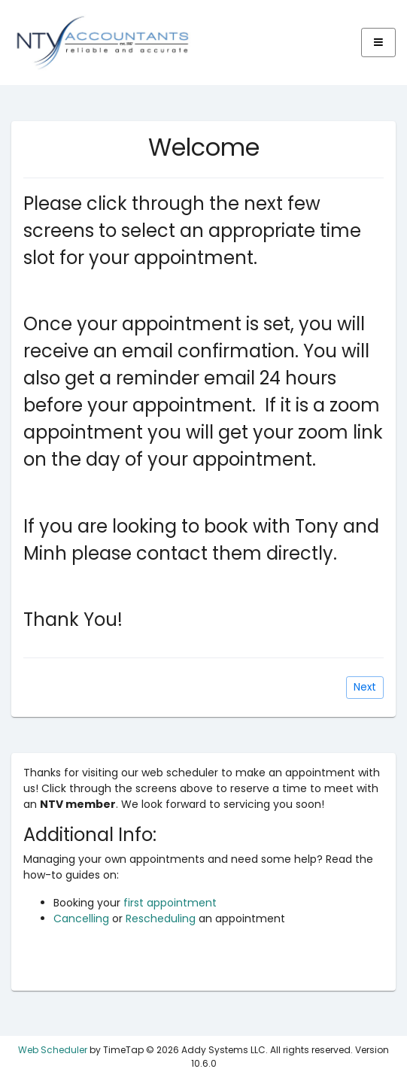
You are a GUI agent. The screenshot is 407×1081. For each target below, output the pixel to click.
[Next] (365, 687)
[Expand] (378, 42)
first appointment (170, 902)
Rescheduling (161, 918)
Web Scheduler (52, 1049)
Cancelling (81, 918)
